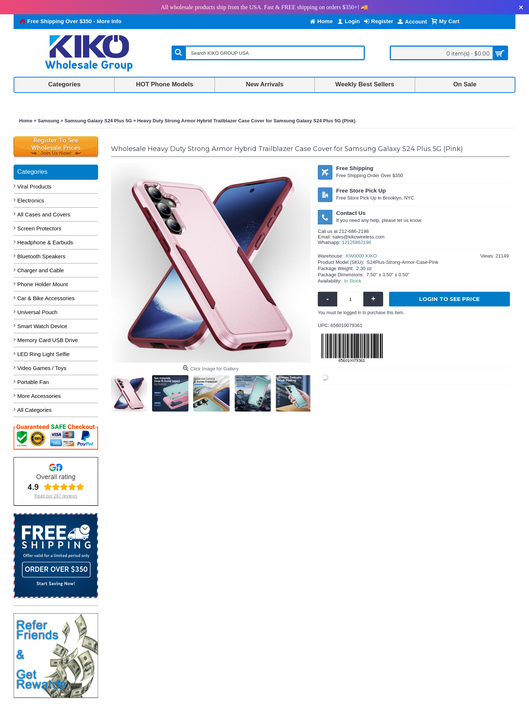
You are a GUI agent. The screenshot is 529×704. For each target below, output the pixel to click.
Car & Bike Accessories (46, 298)
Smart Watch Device (42, 326)
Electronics (30, 200)
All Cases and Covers (43, 214)
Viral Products (34, 186)
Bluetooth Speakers (41, 256)
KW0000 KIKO (361, 256)
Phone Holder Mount (42, 284)
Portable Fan (33, 382)
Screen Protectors (39, 228)
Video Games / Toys (41, 368)
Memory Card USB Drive (47, 340)
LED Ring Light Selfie (43, 354)
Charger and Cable (40, 270)
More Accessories (39, 396)
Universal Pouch (37, 312)
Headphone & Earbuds (45, 242)
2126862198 (358, 242)
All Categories (34, 410)
